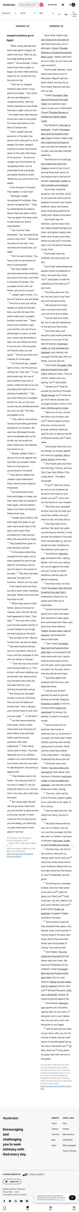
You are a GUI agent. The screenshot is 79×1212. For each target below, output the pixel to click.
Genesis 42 (9, 13)
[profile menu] (71, 4)
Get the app (52, 5)
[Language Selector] (63, 4)
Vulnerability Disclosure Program (15, 1195)
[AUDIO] (59, 14)
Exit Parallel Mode (74, 14)
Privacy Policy (8, 1192)
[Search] (28, 5)
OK (72, 1198)
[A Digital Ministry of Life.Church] (39, 1173)
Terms (17, 1192)
